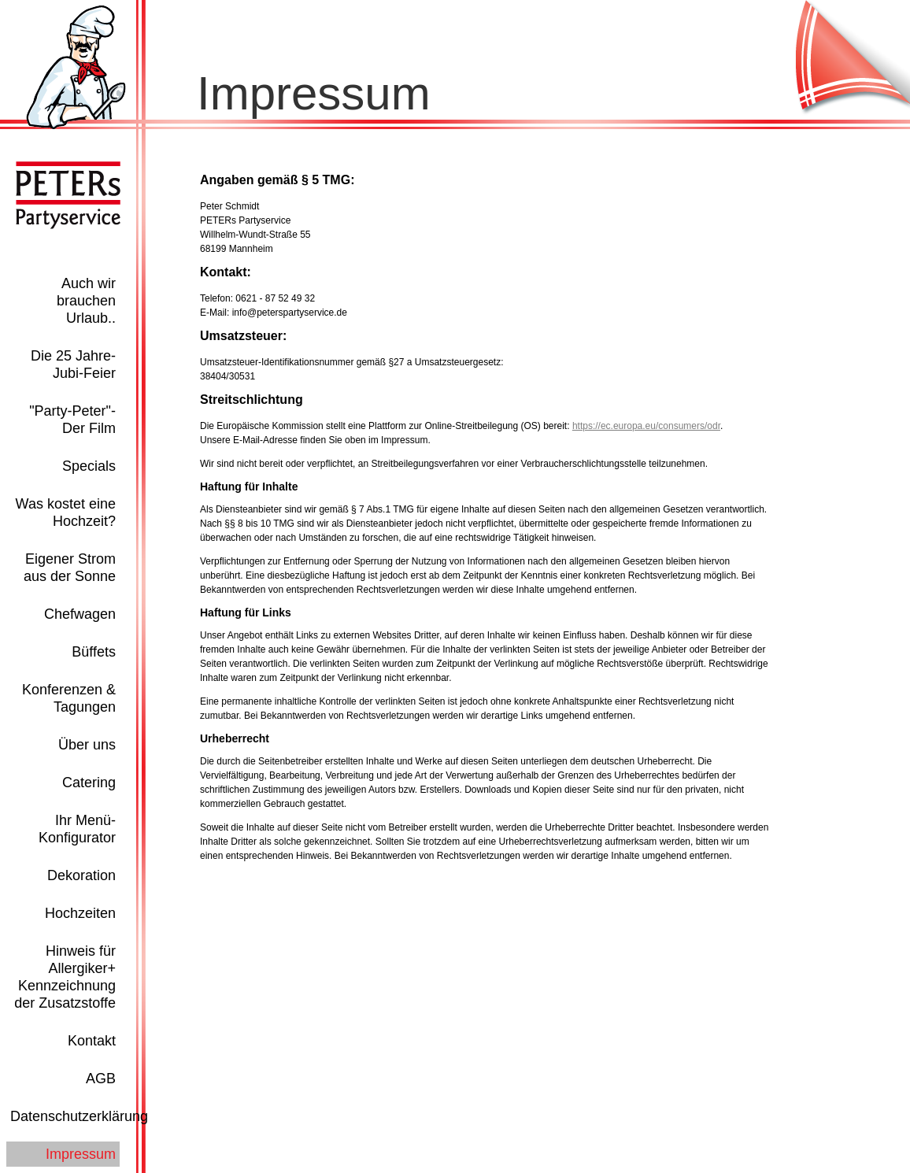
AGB (101, 1078)
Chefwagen (80, 614)
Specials (89, 466)
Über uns (87, 745)
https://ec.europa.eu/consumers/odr (646, 425)
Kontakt (92, 1041)
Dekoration (81, 875)
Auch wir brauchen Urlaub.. (86, 301)
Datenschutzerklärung (79, 1116)
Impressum (81, 1154)
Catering (89, 782)
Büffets (94, 652)
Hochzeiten (80, 913)
